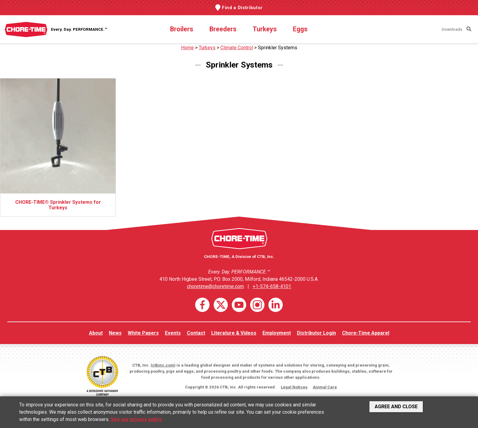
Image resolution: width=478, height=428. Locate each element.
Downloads (452, 29)
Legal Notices (294, 387)
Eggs (300, 29)
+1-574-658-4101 (272, 286)
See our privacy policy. (136, 419)
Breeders (223, 29)
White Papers (143, 333)
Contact (196, 333)
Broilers (181, 29)
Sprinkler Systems (277, 47)
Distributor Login (316, 333)
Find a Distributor (242, 7)
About (96, 333)
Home (187, 47)
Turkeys (265, 29)
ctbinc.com (163, 365)
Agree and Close (396, 406)
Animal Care (325, 387)
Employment (276, 333)
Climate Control (236, 47)
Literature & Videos (233, 333)
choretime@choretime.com (215, 286)
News (115, 333)
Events (173, 333)
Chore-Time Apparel (365, 333)
